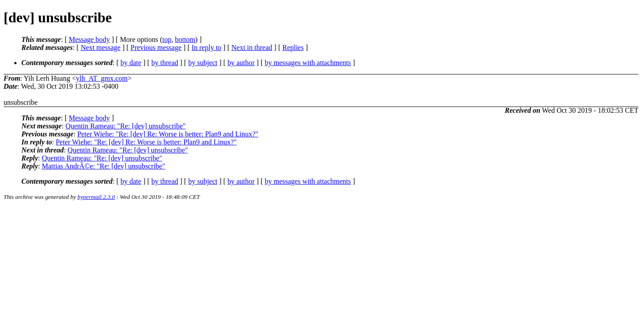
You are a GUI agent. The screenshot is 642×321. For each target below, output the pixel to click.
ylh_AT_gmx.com (102, 78)
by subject (202, 62)
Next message (100, 47)
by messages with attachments (308, 62)
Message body (89, 39)
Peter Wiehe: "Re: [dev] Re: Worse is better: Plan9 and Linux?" (167, 134)
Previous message (156, 47)
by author (241, 62)
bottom (185, 39)
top (166, 39)
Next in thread (251, 47)
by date (130, 62)
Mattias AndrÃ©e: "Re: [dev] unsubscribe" (103, 166)
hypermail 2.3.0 (96, 196)
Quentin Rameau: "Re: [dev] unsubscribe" (126, 126)
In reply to (207, 47)
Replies (293, 47)
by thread (165, 62)
